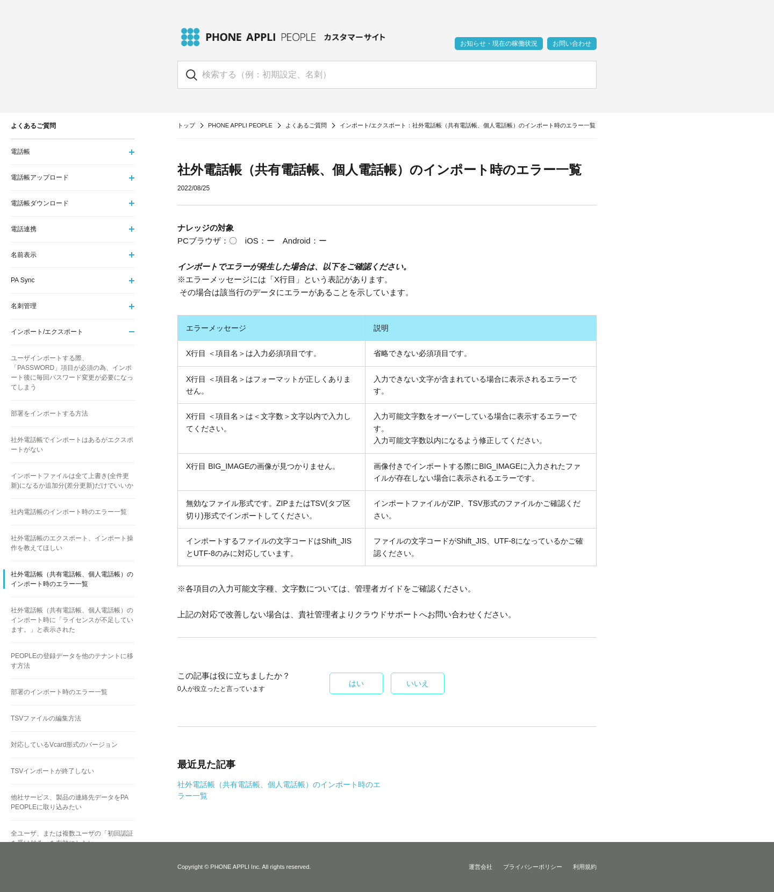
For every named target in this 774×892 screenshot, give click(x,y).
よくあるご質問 (306, 125)
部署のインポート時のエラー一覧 (59, 692)
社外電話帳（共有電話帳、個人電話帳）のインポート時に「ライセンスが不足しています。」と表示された (72, 619)
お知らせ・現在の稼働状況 (499, 43)
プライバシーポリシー (532, 867)
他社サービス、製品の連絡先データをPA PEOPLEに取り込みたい (69, 802)
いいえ (417, 683)
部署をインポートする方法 (49, 413)
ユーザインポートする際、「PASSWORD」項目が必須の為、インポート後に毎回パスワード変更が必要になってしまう (72, 372)
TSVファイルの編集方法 (46, 718)
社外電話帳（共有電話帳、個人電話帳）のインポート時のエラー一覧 (72, 579)
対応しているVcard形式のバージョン (64, 744)
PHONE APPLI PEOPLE (240, 125)
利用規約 (585, 867)
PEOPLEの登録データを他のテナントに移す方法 (72, 660)
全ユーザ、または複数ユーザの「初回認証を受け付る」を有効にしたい (72, 838)
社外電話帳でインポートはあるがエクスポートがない (72, 444)
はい (356, 683)
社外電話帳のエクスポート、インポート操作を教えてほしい (72, 543)
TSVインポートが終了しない (52, 771)
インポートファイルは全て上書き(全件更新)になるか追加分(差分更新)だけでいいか (72, 480)
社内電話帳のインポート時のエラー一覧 (69, 512)
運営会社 (480, 867)
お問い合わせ (572, 43)
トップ (186, 125)
